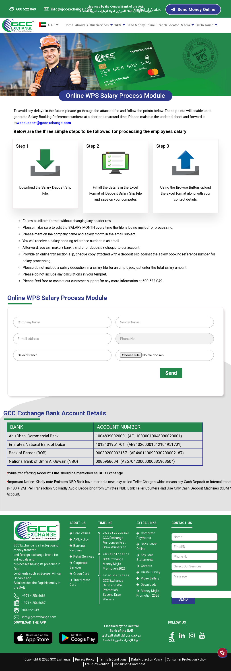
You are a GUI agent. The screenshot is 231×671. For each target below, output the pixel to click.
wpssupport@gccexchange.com (44, 123)
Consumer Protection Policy (186, 659)
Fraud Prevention (97, 664)
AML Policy (81, 539)
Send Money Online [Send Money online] (193, 9)
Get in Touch (204, 25)
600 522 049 (22, 9)
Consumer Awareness (129, 664)
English (140, 9)
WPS (117, 25)
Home (68, 25)
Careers (146, 566)
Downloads (149, 584)
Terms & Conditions (112, 659)
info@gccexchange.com (68, 9)
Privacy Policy (84, 659)
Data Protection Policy (146, 659)
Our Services (99, 25)
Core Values (81, 533)
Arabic (155, 9)
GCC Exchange (60, 659)
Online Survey (150, 572)
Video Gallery (150, 578)
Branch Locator (168, 25)
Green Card (81, 573)
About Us (81, 25)
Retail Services (83, 556)
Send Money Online (141, 25)
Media (185, 25)
